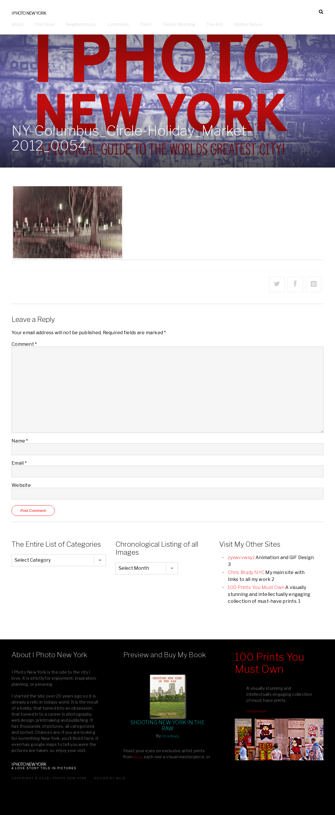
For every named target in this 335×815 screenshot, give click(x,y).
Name (20, 441)
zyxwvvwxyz (241, 557)
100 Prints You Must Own (256, 587)
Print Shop (44, 24)
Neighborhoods (81, 24)
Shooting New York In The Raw (167, 725)
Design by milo (110, 778)
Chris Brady (170, 736)
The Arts (215, 24)
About (17, 24)
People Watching (179, 24)
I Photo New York (29, 13)
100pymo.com (256, 711)
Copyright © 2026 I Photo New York (49, 778)
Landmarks (118, 24)
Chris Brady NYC (246, 572)
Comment (24, 344)
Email (19, 463)
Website (21, 485)
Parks (146, 24)
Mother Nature (248, 24)
